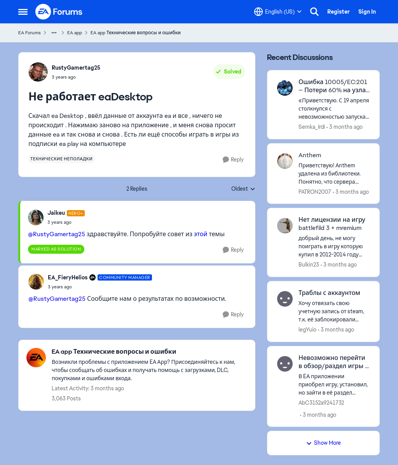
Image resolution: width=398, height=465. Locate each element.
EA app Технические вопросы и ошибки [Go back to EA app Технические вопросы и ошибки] (136, 33)
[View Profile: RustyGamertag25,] (38, 72)
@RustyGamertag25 (56, 234)
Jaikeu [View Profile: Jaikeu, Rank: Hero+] (56, 212)
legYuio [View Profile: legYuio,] (307, 329)
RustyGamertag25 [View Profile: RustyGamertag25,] (76, 67)
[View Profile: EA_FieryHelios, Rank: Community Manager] (36, 282)
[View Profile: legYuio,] (285, 299)
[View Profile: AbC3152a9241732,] (285, 364)
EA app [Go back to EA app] (74, 33)
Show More (323, 442)
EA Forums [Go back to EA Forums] (29, 33)
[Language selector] (278, 11)
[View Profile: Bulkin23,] (285, 225)
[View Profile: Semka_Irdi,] (285, 88)
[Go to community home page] (59, 11)
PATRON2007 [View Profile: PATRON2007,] (314, 191)
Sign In (367, 11)
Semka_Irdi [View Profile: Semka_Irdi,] (311, 126)
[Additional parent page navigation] (54, 32)
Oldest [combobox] (243, 189)
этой (200, 234)
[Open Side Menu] (22, 12)
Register (338, 11)
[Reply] (233, 159)
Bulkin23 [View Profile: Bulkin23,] (308, 264)
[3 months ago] (344, 127)
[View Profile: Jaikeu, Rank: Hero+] (36, 217)
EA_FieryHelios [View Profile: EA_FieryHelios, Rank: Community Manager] (67, 277)
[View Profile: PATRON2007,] (285, 161)
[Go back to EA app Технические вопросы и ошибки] (149, 352)
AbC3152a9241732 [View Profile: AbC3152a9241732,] (321, 402)
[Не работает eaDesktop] (66, 222)
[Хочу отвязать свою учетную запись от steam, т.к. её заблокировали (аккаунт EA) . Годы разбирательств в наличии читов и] (334, 311)
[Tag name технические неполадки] (61, 158)
